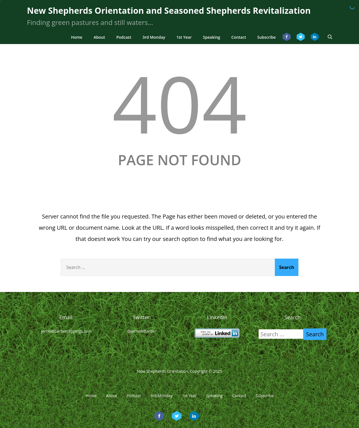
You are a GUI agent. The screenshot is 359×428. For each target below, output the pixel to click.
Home (76, 37)
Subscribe (266, 37)
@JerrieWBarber (142, 331)
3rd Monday (153, 37)
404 (179, 103)
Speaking (211, 37)
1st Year (184, 37)
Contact (238, 37)
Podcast (123, 37)
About (99, 37)
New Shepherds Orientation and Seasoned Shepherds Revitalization (169, 10)
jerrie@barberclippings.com (66, 331)
